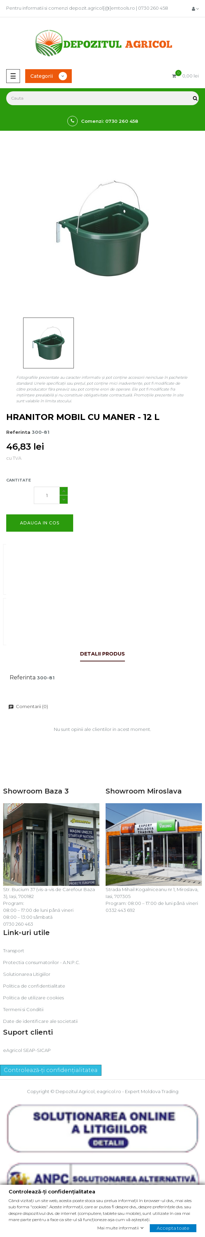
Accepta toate (173, 1227)
